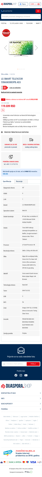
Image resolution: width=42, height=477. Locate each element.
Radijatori (14, 420)
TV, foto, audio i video (16, 23)
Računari (31, 424)
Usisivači (27, 440)
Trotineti (29, 436)
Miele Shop (17, 424)
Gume (24, 424)
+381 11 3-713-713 (12, 164)
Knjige (36, 436)
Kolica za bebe (22, 428)
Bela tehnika (6, 416)
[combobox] (21, 16)
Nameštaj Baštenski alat (10, 440)
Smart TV (38, 23)
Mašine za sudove (10, 428)
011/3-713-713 (6, 11)
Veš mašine (16, 443)
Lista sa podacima (15, 88)
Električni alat (33, 432)
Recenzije (19, 181)
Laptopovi (28, 420)
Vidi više (5, 174)
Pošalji (33, 364)
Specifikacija (7, 181)
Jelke (23, 436)
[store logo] (8, 4)
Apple (34, 420)
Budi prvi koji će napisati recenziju (11, 92)
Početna (3, 23)
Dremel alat (23, 432)
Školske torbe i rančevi (11, 432)
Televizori (29, 23)
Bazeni (18, 436)
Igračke (21, 420)
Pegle (21, 440)
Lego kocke (23, 416)
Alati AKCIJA (25, 443)
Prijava (24, 4)
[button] (5, 48)
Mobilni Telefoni (34, 416)
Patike (10, 424)
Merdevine (35, 440)
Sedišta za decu (32, 428)
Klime (7, 420)
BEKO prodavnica (9, 436)
